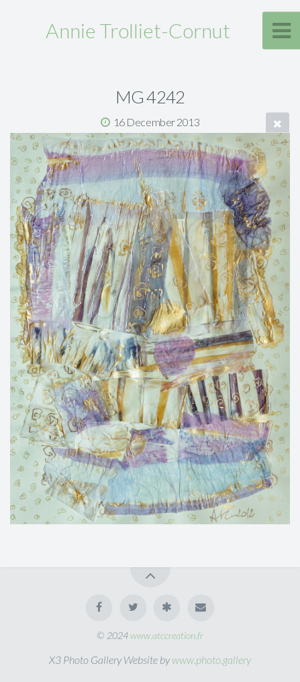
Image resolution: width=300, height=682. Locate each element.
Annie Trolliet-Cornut (138, 30)
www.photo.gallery (211, 659)
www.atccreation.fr (166, 635)
